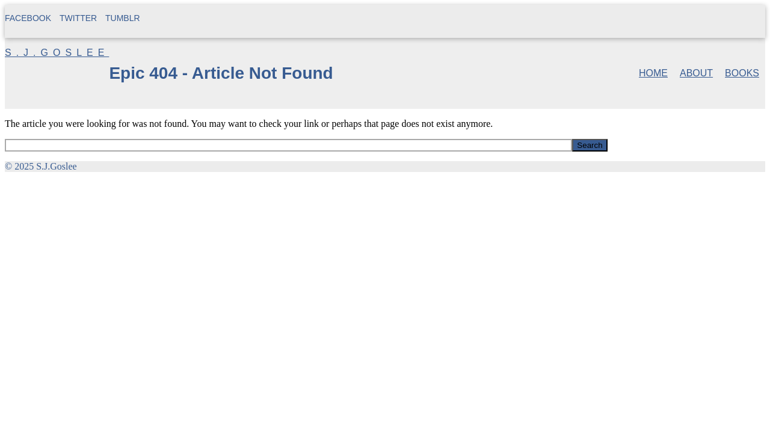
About (696, 73)
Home (653, 73)
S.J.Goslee (57, 53)
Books (742, 73)
